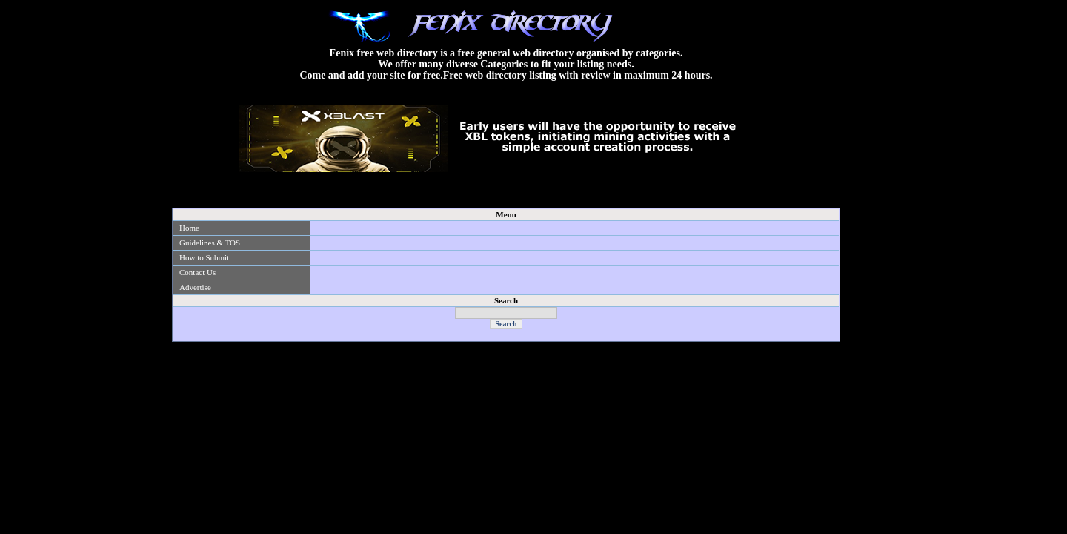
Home (189, 227)
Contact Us (197, 272)
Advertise (195, 287)
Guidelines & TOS (209, 242)
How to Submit (204, 257)
